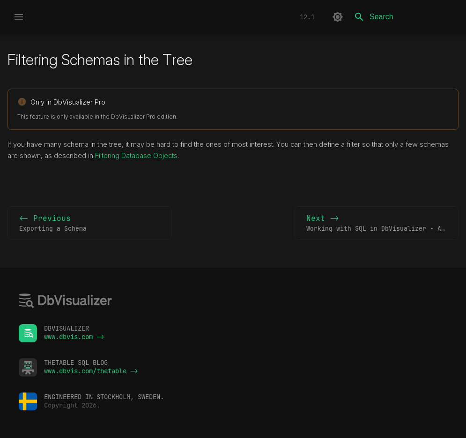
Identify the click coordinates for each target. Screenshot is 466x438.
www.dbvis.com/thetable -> (91, 371)
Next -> (382, 223)
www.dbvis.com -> (74, 336)
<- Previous (89, 223)
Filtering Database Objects (136, 155)
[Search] (404, 16)
